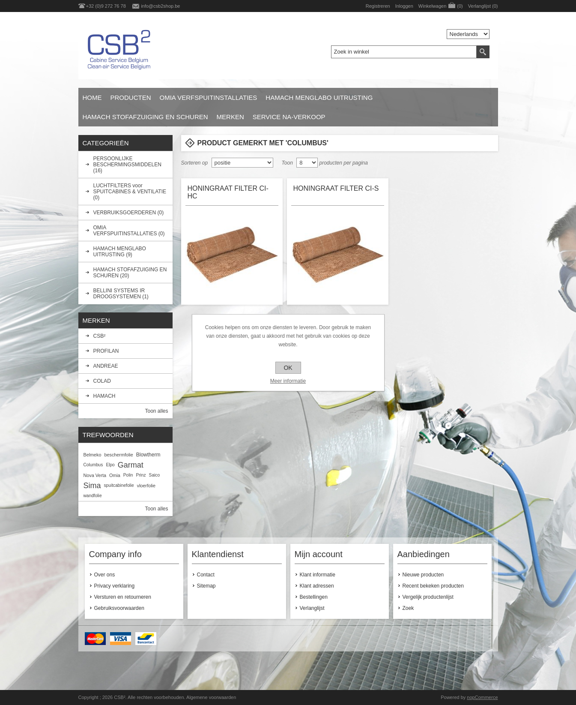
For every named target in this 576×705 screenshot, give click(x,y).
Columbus (93, 464)
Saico (154, 475)
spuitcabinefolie (119, 485)
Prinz (141, 475)
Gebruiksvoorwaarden (119, 608)
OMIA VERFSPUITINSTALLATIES (208, 97)
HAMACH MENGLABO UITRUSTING (319, 97)
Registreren (378, 6)
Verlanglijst (312, 608)
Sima (92, 485)
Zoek (408, 608)
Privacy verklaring (114, 586)
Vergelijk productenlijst (428, 597)
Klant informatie (317, 575)
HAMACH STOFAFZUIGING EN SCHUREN (145, 116)
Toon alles (156, 411)
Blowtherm (148, 455)
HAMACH (104, 396)
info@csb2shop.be (160, 6)
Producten (130, 97)
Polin (128, 475)
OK (288, 367)
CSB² (99, 336)
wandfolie (93, 495)
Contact (206, 575)
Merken (230, 116)
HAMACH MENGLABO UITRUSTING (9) (119, 252)
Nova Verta (95, 475)
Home (92, 97)
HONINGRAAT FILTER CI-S (336, 188)
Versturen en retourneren (122, 597)
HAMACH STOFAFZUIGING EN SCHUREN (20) (130, 273)
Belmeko (92, 454)
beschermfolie (118, 454)
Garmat (130, 465)
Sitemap (206, 586)
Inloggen (404, 6)
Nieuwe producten (423, 575)
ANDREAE (105, 366)
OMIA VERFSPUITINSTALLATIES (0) (129, 231)
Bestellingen (314, 597)
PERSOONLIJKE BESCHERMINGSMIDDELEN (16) (127, 165)
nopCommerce (482, 697)
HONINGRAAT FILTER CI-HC (228, 192)
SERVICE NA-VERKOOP (289, 116)
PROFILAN (106, 351)
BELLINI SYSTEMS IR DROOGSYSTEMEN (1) (121, 294)
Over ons (104, 575)
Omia (114, 475)
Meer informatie (288, 381)
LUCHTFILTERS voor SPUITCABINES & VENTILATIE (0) (129, 192)
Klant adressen (317, 586)
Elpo (110, 464)
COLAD (102, 381)
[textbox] (404, 51)
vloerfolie (146, 485)
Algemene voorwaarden (211, 697)
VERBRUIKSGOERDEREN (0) (128, 213)
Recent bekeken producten (433, 586)
